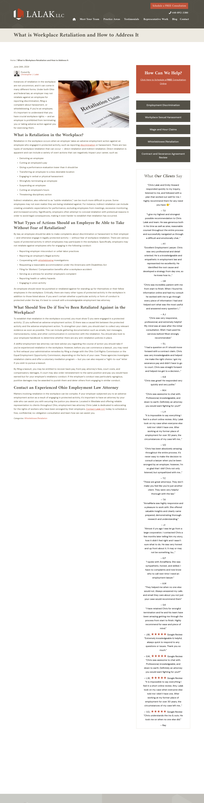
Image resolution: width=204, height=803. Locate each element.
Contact (184, 19)
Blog (174, 19)
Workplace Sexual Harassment (163, 117)
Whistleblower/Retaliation (35, 418)
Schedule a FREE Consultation (169, 6)
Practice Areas (111, 19)
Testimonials (131, 19)
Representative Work (156, 19)
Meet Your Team (89, 19)
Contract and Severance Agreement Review (163, 155)
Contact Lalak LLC (95, 409)
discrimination (87, 144)
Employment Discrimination (163, 105)
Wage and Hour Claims (163, 129)
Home (74, 19)
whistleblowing (46, 260)
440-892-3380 (180, 12)
